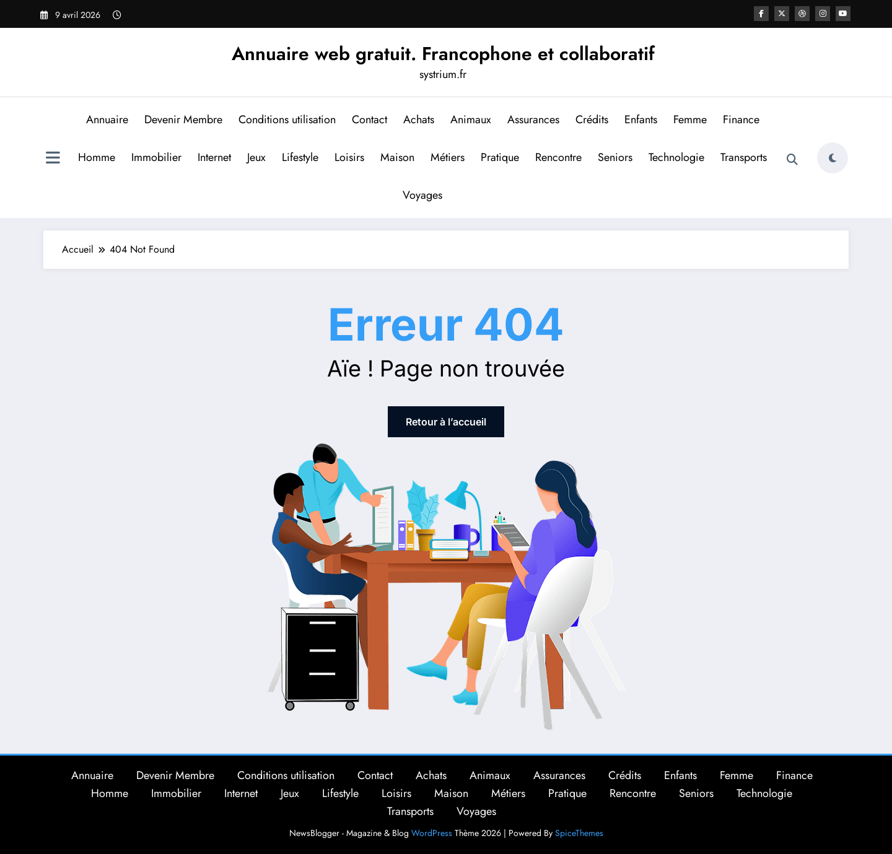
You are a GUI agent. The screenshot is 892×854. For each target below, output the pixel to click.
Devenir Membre (183, 119)
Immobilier (156, 157)
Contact (369, 119)
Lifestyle (300, 157)
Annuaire (107, 119)
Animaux (470, 119)
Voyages (422, 195)
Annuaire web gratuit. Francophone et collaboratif (443, 53)
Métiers (448, 157)
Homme (96, 157)
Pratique (500, 157)
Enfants (640, 119)
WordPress (431, 833)
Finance (741, 119)
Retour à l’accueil (446, 422)
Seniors (615, 157)
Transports (743, 157)
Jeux (256, 157)
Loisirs (349, 157)
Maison (397, 157)
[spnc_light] (832, 157)
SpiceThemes (579, 833)
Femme (690, 119)
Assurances (533, 119)
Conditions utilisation (287, 119)
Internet (214, 157)
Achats (418, 119)
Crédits (591, 119)
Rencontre (558, 157)
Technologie (676, 157)
